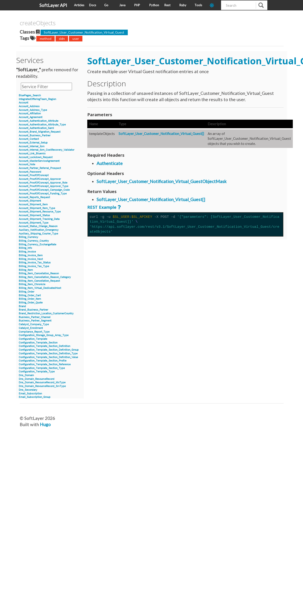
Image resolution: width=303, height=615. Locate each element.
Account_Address (29, 106)
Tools (198, 5)
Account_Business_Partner (34, 135)
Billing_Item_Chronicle (32, 284)
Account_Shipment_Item (33, 204)
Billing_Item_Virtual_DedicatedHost (40, 288)
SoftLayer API (53, 5)
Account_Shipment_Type (33, 222)
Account (23, 102)
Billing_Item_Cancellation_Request (39, 280)
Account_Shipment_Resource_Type (40, 211)
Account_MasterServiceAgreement (39, 160)
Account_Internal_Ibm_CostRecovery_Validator (46, 149)
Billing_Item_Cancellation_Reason (39, 273)
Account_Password (30, 171)
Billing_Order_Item (30, 298)
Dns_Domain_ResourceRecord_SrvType (42, 386)
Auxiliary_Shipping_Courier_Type (38, 233)
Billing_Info (25, 248)
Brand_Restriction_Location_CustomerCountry (46, 313)
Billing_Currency (28, 237)
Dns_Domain (26, 375)
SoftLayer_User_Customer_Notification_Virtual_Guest (84, 32)
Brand (22, 306)
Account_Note (27, 164)
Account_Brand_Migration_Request (39, 131)
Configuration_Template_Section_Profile (42, 360)
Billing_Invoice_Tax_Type (34, 266)
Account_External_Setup (33, 142)
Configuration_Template (33, 338)
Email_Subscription (30, 393)
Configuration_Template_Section (38, 342)
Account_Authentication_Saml (36, 128)
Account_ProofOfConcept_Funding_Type (43, 193)
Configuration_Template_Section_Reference (45, 364)
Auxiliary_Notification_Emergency (39, 229)
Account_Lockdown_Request (36, 157)
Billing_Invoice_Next (31, 259)
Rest (167, 5)
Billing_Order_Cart (30, 295)
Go (106, 5)
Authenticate (110, 163)
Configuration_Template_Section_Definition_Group (49, 349)
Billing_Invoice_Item (31, 255)
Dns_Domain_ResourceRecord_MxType (42, 382)
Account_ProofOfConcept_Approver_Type (43, 186)
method (45, 39)
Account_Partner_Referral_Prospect (40, 168)
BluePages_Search (30, 95)
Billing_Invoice (27, 251)
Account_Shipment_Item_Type (37, 208)
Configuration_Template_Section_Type (42, 368)
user (75, 39)
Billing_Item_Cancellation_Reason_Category (45, 277)
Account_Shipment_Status (34, 215)
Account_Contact (29, 138)
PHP (137, 5)
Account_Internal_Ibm (31, 146)
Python (154, 5)
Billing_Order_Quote (31, 302)
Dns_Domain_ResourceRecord (36, 379)
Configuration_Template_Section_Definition (44, 346)
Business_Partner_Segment (35, 320)
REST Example (101, 207)
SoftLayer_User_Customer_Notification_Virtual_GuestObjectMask (162, 181)
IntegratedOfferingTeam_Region (37, 99)
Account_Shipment (30, 200)
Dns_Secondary (28, 389)
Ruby (182, 5)
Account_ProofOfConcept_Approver (40, 179)
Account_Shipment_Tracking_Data (39, 219)
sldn (62, 39)
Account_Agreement (30, 117)
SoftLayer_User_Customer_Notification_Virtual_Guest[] (161, 133)
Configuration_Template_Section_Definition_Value (48, 357)
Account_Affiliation (30, 113)
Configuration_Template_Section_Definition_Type (48, 353)
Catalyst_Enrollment (31, 328)
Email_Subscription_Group (34, 397)
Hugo (45, 424)
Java (122, 5)
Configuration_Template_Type (37, 371)
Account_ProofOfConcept (34, 175)
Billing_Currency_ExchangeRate (37, 244)
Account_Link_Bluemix (32, 153)
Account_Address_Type (33, 110)
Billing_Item (26, 270)
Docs (92, 5)
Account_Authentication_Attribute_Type (42, 124)
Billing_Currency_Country (34, 240)
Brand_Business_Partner (33, 309)
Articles (79, 5)
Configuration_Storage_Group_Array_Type (44, 335)
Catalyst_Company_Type (34, 324)
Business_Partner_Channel (34, 317)
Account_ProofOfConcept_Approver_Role (43, 182)
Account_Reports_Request (34, 197)
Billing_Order (26, 291)
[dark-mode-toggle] (213, 5)
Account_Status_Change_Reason (38, 226)
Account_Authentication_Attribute (38, 120)
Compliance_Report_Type (34, 331)
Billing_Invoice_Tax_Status (35, 262)
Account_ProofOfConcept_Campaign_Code (44, 189)
